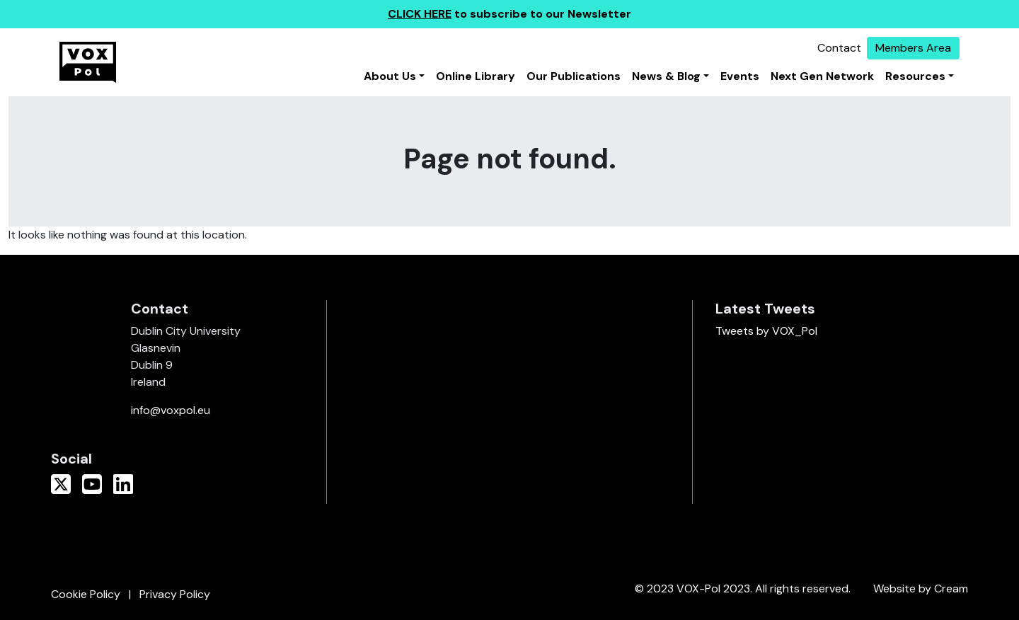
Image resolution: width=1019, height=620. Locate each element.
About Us (390, 76)
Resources (915, 76)
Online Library (475, 76)
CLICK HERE (419, 13)
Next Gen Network (822, 76)
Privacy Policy (174, 594)
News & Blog (666, 76)
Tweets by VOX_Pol (766, 330)
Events (739, 76)
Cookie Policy (85, 594)
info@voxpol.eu (170, 410)
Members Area (913, 47)
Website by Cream (920, 588)
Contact (839, 47)
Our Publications (573, 76)
